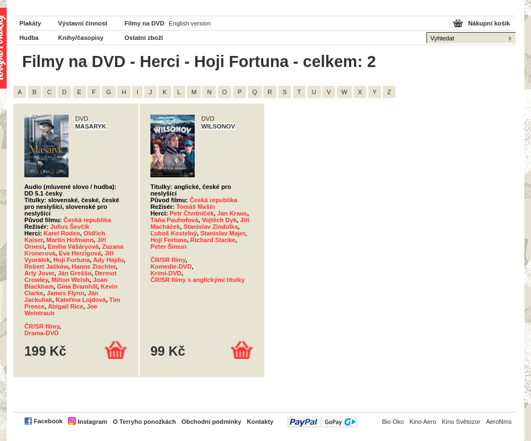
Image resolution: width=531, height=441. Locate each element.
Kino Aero (422, 421)
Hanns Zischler (93, 266)
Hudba (29, 37)
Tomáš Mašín (195, 206)
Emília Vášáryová (73, 246)
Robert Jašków (46, 266)
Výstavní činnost (82, 23)
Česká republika (87, 220)
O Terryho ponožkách (144, 421)
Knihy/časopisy (80, 37)
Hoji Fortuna (71, 260)
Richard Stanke (212, 240)
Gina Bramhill (77, 286)
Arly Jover (39, 273)
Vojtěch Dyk (219, 220)
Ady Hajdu (108, 260)
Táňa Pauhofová (174, 220)
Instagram (92, 421)
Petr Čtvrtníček (192, 213)
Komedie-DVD (171, 266)
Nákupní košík (489, 23)
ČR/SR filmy (41, 326)
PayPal (322, 422)
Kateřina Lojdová (81, 299)
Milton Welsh (70, 279)
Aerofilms (499, 421)
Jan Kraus (232, 213)
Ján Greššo (74, 273)
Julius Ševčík (70, 226)
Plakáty (30, 23)
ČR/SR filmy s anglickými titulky (197, 279)
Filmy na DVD (144, 23)
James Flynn (65, 293)
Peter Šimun (168, 246)
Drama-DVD (41, 333)
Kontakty (260, 421)
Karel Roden (62, 233)
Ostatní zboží (143, 37)
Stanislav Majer (222, 233)
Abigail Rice (66, 306)
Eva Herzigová (80, 253)
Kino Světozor (461, 421)
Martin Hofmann (69, 240)
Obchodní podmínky (211, 421)
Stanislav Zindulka (211, 226)
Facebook (48, 421)
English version (190, 23)
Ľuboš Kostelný (173, 233)
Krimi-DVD (165, 273)
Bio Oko (393, 421)
